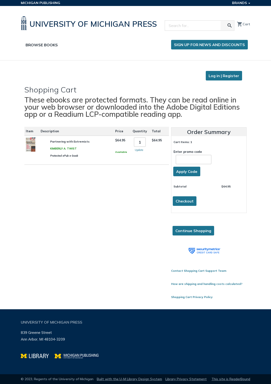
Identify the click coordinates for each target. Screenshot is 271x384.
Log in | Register (224, 75)
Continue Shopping (193, 230)
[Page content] (135, 185)
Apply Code (186, 171)
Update (139, 150)
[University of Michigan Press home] (90, 23)
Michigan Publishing (40, 3)
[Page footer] (135, 341)
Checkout (185, 201)
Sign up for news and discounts (209, 44)
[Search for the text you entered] (229, 25)
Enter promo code (192, 157)
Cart (243, 24)
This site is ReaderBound (230, 379)
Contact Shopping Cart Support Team (198, 270)
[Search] (193, 25)
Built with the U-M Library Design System (129, 379)
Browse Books (42, 45)
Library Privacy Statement (186, 379)
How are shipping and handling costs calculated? (206, 284)
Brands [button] (241, 3)
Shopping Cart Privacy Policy (192, 297)
